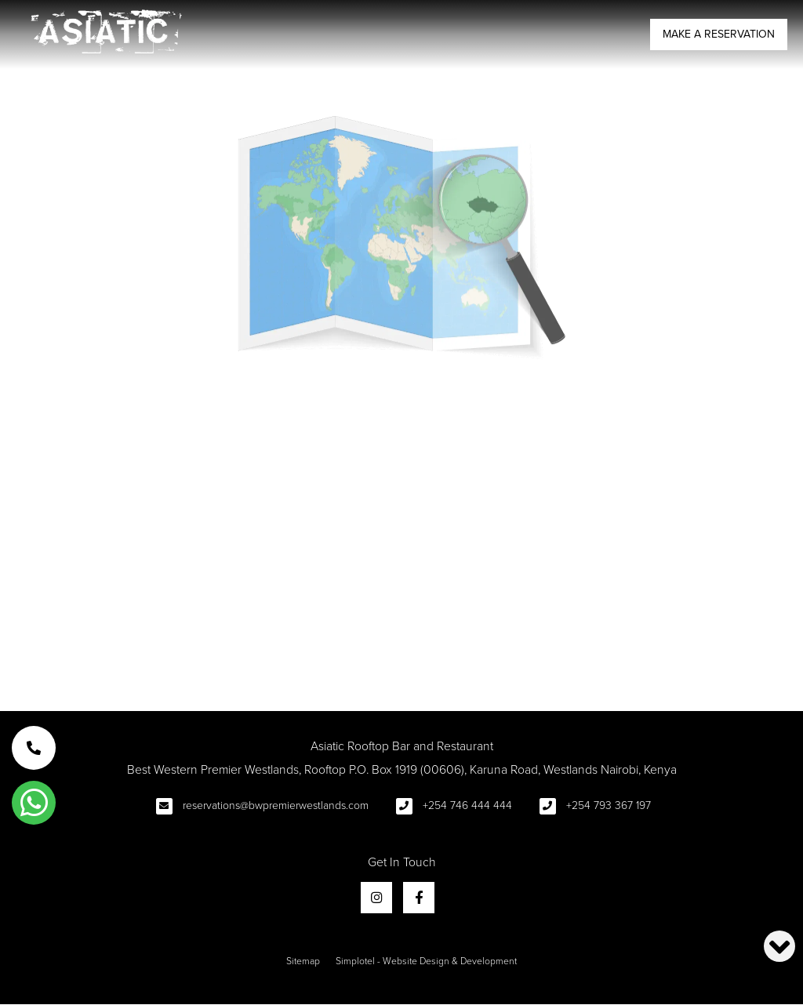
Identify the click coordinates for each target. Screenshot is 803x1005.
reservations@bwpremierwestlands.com (276, 805)
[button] (34, 748)
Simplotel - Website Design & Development (426, 961)
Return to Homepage (401, 632)
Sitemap (303, 961)
